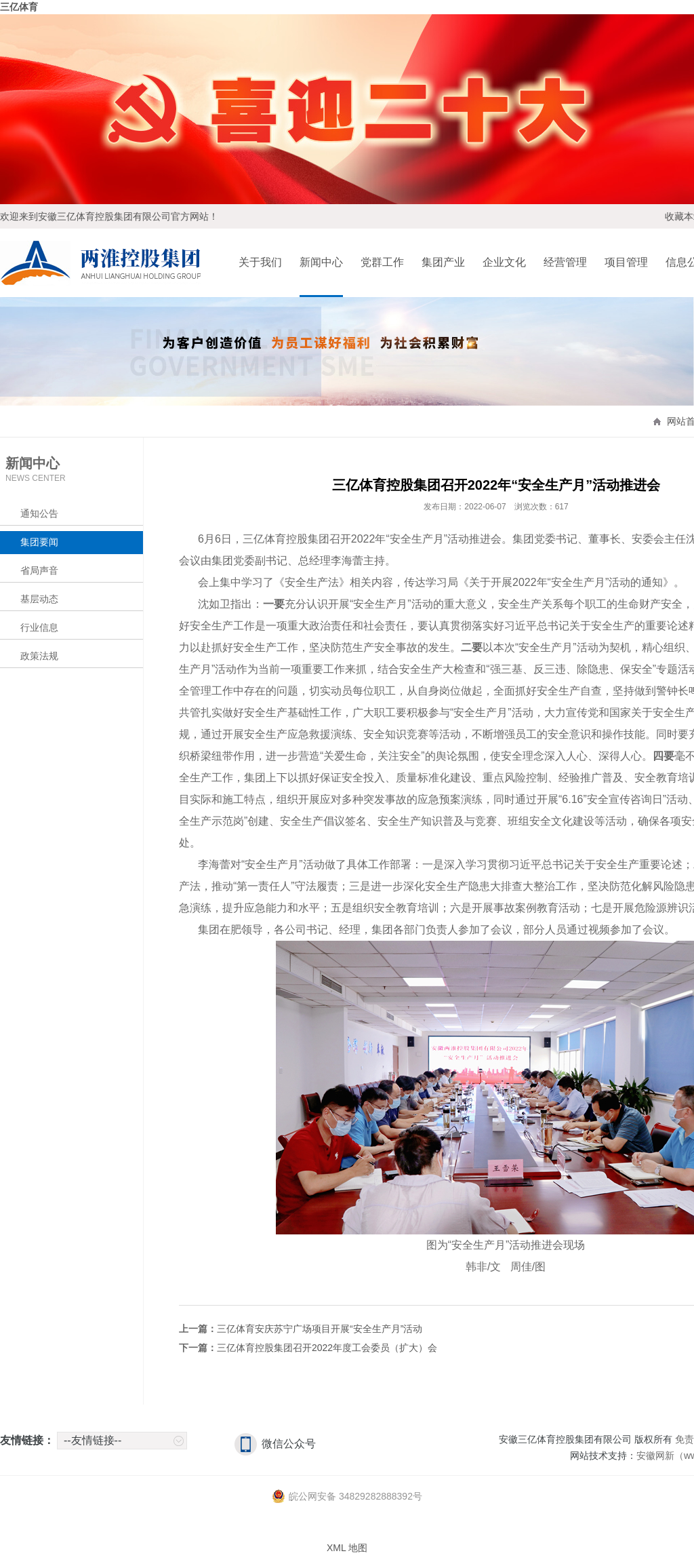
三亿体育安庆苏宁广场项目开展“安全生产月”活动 (319, 1328)
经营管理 (565, 262)
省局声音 (39, 570)
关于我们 (260, 262)
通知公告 (39, 513)
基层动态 (39, 598)
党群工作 (382, 262)
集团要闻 (39, 541)
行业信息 (39, 627)
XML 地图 (347, 1547)
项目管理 (626, 262)
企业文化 (504, 262)
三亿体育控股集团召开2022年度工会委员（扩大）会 (327, 1347)
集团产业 (443, 262)
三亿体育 (19, 6)
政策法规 (39, 655)
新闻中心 (321, 262)
